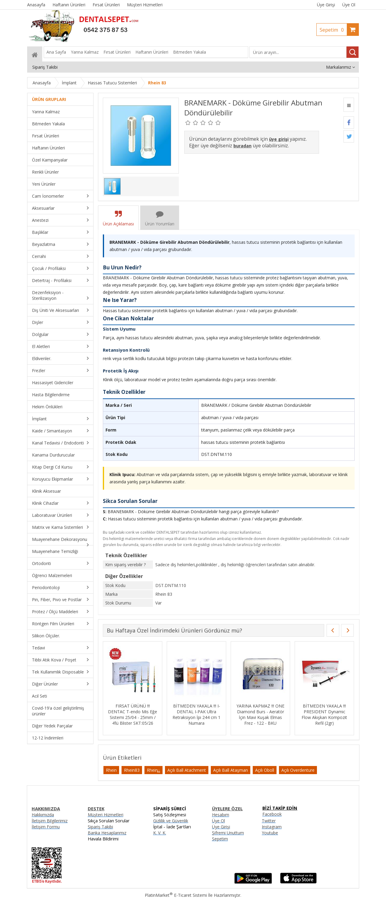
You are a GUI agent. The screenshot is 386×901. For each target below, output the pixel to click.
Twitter (269, 821)
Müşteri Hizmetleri (105, 815)
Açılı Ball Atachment (186, 770)
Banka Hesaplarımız (107, 833)
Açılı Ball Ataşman (230, 770)
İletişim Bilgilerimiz (50, 821)
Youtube (270, 833)
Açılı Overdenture (298, 770)
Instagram (272, 827)
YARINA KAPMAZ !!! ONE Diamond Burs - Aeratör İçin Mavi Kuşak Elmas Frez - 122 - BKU (260, 714)
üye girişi (279, 139)
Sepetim (333, 30)
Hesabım (220, 815)
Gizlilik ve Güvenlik (170, 821)
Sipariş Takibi (100, 827)
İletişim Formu (46, 827)
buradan (242, 146)
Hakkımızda (43, 815)
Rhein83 (132, 770)
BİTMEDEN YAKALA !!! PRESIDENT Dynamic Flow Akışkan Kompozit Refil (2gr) (324, 714)
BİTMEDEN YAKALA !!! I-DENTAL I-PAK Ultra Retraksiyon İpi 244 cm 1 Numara (196, 714)
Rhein (111, 770)
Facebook (272, 814)
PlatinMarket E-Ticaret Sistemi (176, 895)
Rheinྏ (153, 770)
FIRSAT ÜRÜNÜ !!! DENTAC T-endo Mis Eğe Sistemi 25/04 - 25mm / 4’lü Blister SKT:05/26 (132, 714)
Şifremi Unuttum (228, 833)
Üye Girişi (326, 5)
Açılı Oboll (264, 770)
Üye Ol (348, 5)
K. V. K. (159, 833)
